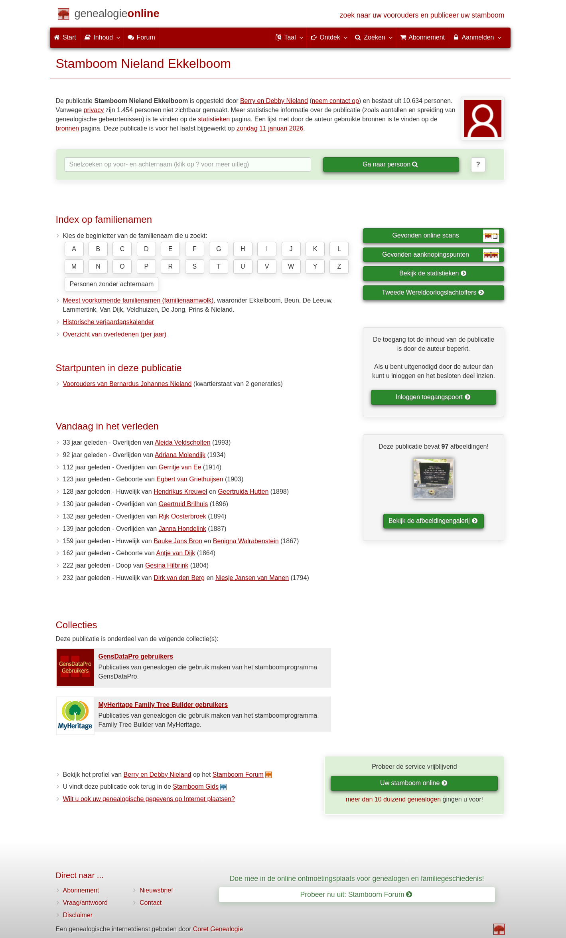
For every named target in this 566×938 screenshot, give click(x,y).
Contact (151, 902)
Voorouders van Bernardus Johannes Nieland (127, 383)
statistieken (214, 119)
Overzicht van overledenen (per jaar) (115, 334)
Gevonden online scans (445, 236)
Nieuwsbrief (156, 890)
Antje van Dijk (175, 553)
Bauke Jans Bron (178, 541)
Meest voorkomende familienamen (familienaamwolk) (138, 300)
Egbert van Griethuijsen (189, 479)
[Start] (117, 15)
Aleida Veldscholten (183, 442)
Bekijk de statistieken (433, 273)
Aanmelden (477, 37)
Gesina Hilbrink (166, 565)
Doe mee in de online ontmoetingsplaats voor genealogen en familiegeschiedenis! (357, 879)
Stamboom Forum (238, 774)
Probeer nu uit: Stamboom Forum (356, 894)
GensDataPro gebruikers (136, 656)
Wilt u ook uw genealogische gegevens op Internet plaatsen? (149, 799)
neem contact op (335, 100)
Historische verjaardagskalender (108, 322)
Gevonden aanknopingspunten (440, 255)
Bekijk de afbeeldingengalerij (433, 520)
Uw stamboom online (414, 783)
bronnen (67, 128)
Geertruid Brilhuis (183, 504)
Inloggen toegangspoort (433, 397)
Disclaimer (78, 915)
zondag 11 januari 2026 (270, 128)
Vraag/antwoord (85, 902)
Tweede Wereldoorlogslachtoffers (433, 292)
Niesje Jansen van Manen (252, 577)
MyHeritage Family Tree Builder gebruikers (163, 704)
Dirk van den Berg (179, 577)
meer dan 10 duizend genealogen (393, 799)
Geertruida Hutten (243, 491)
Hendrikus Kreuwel (180, 491)
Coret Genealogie (218, 929)
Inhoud (102, 37)
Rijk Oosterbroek (182, 516)
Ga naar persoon (390, 164)
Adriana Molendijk (180, 454)
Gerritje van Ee (180, 467)
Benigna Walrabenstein (246, 541)
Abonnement (81, 890)
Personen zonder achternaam (112, 284)
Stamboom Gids (196, 786)
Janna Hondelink (182, 528)
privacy (93, 110)
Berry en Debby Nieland (274, 100)
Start (65, 37)
